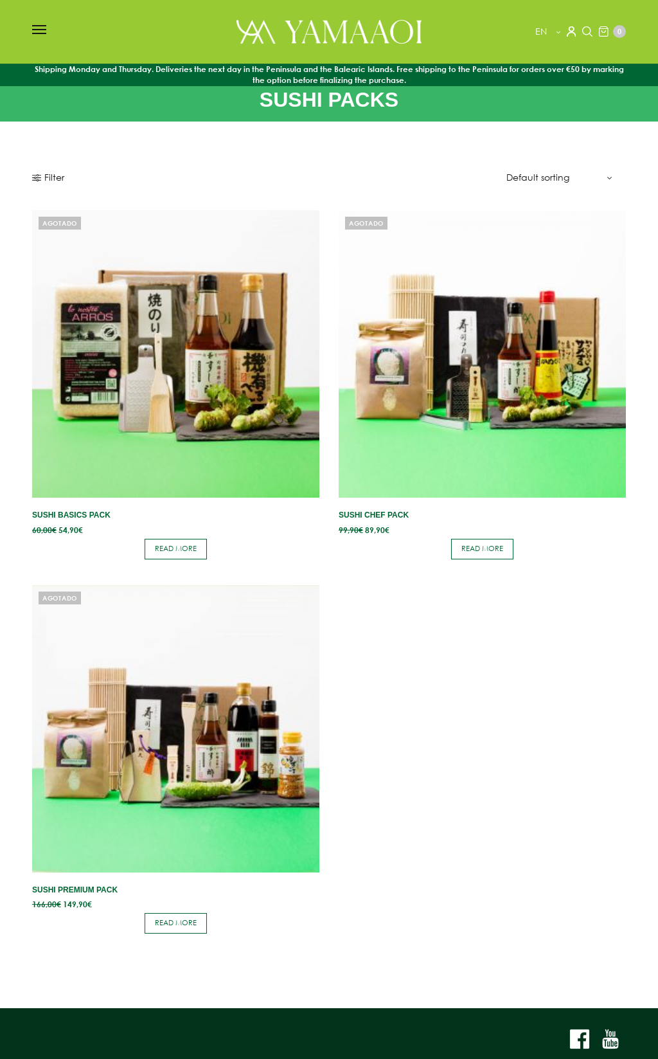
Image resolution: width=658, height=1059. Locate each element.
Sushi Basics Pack (71, 515)
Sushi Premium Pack (75, 889)
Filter (48, 177)
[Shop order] (561, 177)
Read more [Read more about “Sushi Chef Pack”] (482, 548)
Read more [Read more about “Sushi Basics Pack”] (176, 548)
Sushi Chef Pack (374, 515)
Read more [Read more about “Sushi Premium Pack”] (176, 923)
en (542, 31)
